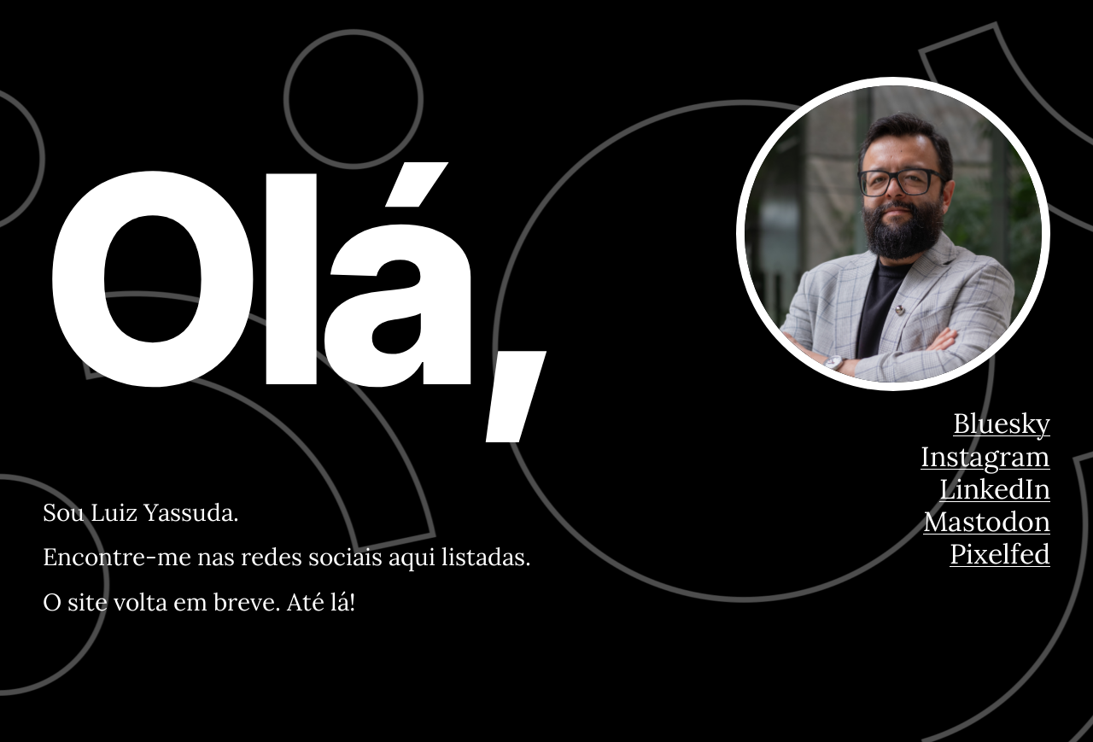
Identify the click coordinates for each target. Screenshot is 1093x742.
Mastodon (986, 521)
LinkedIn (994, 488)
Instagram (985, 456)
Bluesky (1001, 423)
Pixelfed (1000, 553)
